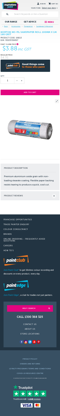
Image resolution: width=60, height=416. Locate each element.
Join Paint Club (11, 270)
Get (30, 22)
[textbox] (35, 14)
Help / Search (28, 308)
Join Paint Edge (11, 295)
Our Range (11, 22)
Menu (51, 22)
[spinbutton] (7, 81)
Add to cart (30, 92)
